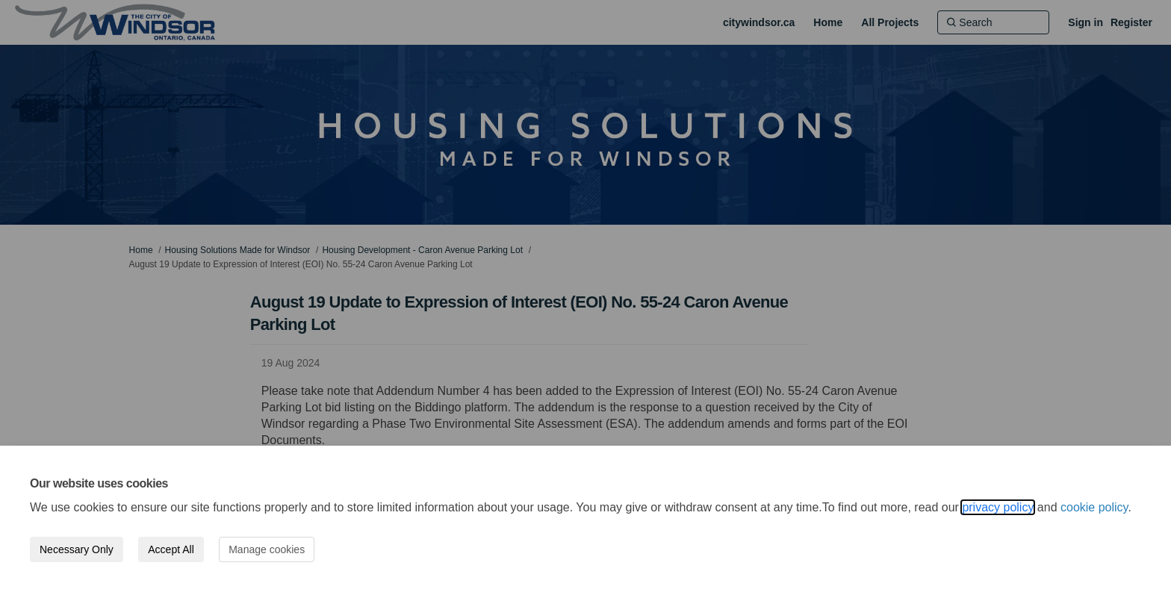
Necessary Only (77, 549)
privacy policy (998, 507)
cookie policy (1094, 507)
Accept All (170, 549)
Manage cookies (267, 549)
